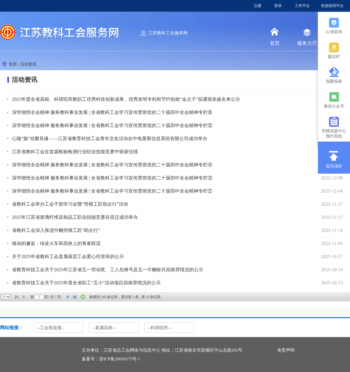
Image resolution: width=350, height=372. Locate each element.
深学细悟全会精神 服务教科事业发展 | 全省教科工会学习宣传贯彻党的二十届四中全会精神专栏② (112, 190)
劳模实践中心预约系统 (334, 132)
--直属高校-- (104, 327)
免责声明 (286, 350)
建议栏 (334, 56)
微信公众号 (334, 106)
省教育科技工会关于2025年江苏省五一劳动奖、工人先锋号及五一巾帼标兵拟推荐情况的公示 (107, 269)
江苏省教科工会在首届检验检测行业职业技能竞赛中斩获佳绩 (75, 151)
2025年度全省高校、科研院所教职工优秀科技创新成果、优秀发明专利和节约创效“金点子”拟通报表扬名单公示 (126, 99)
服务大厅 (307, 43)
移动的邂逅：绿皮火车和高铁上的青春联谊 (56, 243)
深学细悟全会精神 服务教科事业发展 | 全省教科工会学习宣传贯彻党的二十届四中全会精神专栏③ (112, 177)
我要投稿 (334, 81)
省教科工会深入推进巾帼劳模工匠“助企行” (56, 230)
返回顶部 (334, 166)
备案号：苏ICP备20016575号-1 (111, 359)
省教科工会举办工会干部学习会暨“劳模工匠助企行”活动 (70, 204)
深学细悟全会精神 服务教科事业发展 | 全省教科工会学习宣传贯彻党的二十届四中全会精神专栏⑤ (112, 125)
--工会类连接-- (50, 327)
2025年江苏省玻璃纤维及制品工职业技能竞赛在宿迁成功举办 (75, 217)
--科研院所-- (159, 327)
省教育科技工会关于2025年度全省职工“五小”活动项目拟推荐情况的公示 (86, 282)
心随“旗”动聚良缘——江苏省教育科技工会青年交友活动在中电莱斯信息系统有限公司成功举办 (109, 138)
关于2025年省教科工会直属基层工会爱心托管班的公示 (68, 256)
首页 (275, 43)
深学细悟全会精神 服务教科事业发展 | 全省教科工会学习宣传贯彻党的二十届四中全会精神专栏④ (112, 164)
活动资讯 (28, 64)
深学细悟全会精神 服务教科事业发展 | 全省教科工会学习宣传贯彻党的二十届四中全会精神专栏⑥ (112, 112)
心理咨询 (334, 32)
